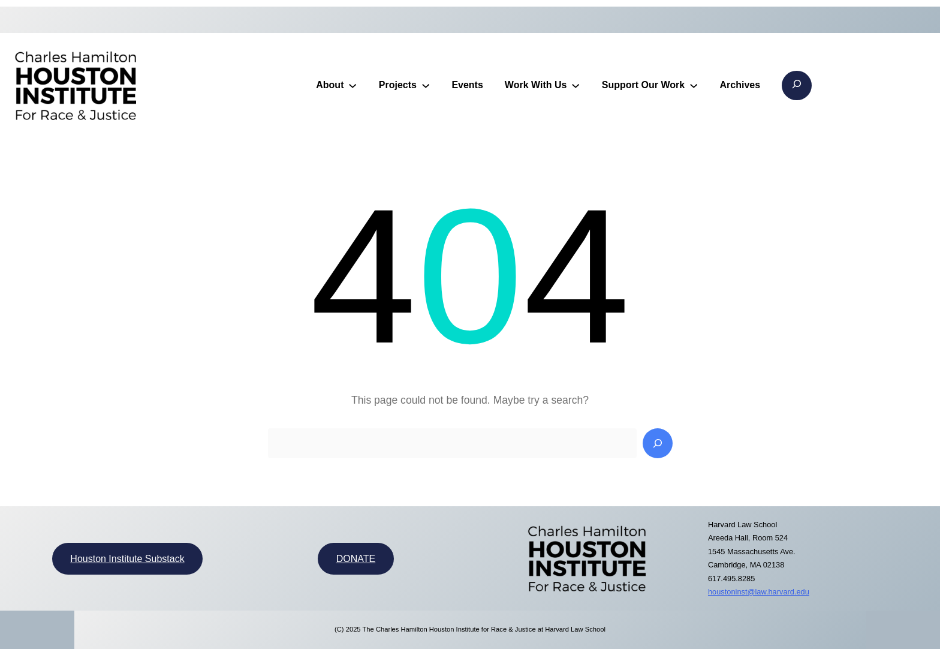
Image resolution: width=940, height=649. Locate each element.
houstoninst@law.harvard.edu (758, 591)
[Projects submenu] (425, 85)
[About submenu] (352, 85)
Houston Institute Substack (127, 559)
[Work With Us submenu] (575, 85)
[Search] (658, 443)
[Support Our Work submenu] (693, 85)
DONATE (355, 559)
